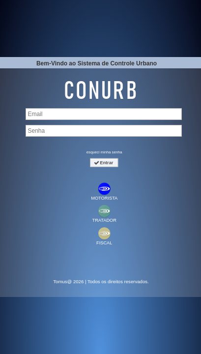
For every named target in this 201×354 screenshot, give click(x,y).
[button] (104, 162)
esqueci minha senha (104, 152)
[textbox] (104, 114)
